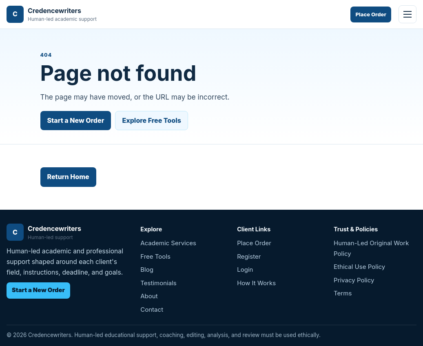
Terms (343, 293)
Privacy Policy (354, 280)
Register (249, 256)
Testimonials (158, 283)
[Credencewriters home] (52, 14)
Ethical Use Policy (359, 267)
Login (245, 269)
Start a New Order (75, 120)
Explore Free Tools (151, 120)
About (148, 296)
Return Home (68, 177)
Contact (151, 309)
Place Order (370, 14)
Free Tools (155, 256)
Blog (146, 269)
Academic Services (168, 243)
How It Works (256, 283)
